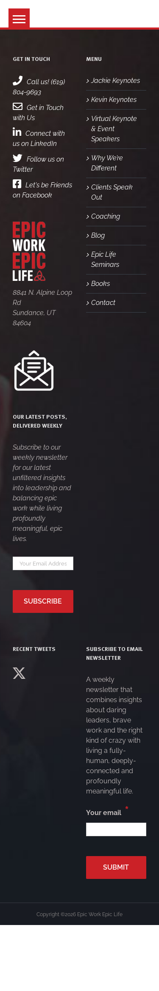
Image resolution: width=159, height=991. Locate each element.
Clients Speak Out (112, 192)
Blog (98, 235)
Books (100, 284)
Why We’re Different (107, 163)
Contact (103, 303)
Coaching (105, 216)
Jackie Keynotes (115, 81)
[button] (19, 19)
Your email (107, 811)
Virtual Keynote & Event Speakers (114, 129)
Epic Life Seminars (105, 259)
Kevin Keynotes (114, 100)
